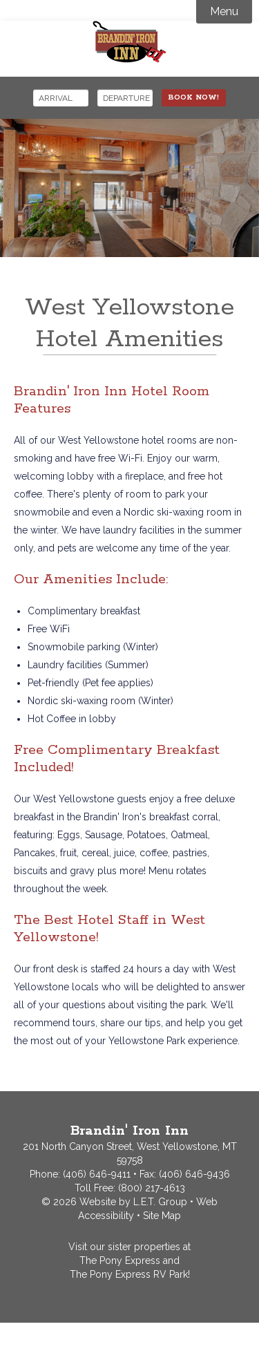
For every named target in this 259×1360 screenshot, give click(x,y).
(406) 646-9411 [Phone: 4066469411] (97, 1174)
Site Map (162, 1215)
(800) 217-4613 (151, 1187)
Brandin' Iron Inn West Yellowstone (129, 42)
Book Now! (194, 97)
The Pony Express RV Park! (130, 1274)
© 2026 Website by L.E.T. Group (114, 1201)
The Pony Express (119, 1260)
